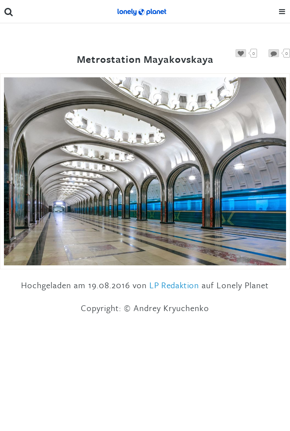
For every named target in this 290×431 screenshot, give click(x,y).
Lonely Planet (141, 11)
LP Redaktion (174, 285)
